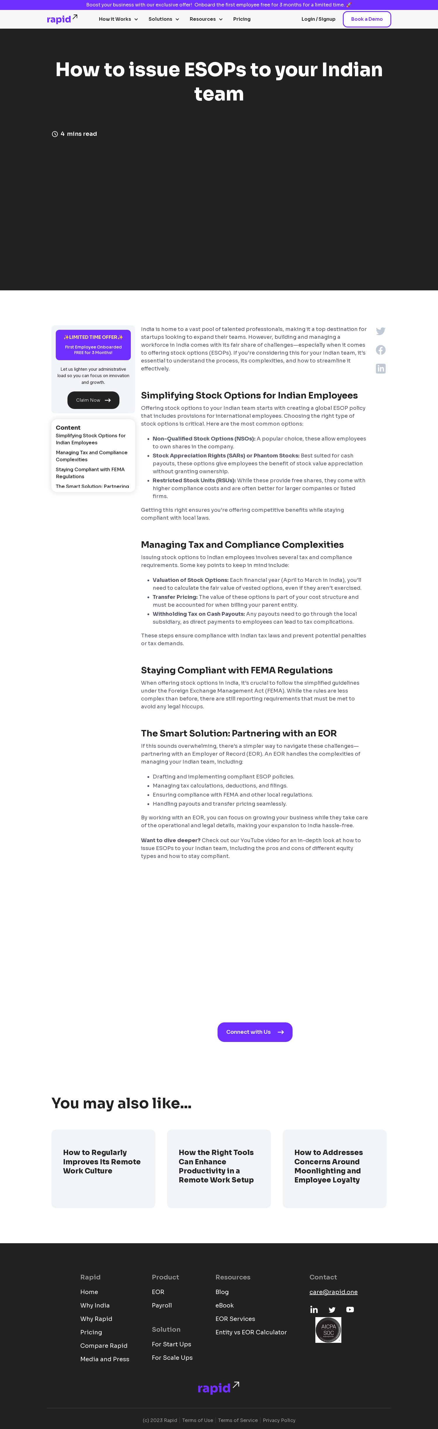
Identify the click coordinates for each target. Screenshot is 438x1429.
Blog (222, 1292)
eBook (224, 1305)
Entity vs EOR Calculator (251, 1332)
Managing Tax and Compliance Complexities (92, 456)
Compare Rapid (104, 1346)
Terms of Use (197, 1420)
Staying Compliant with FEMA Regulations (90, 473)
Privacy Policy (279, 1420)
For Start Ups (171, 1344)
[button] (118, 19)
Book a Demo (367, 19)
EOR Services (235, 1319)
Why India (95, 1305)
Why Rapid (96, 1319)
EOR (158, 1292)
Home (89, 1292)
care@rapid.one (334, 1292)
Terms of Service (238, 1420)
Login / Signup (319, 19)
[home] (63, 19)
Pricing (242, 19)
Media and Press (104, 1359)
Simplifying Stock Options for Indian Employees (91, 439)
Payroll (162, 1305)
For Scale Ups (172, 1358)
